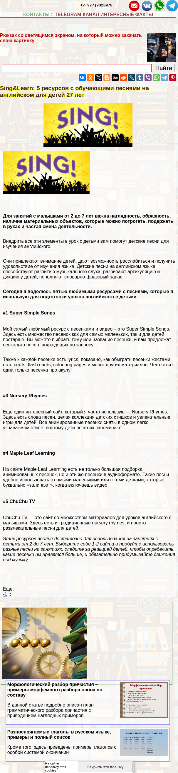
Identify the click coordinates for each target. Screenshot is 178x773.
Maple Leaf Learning (45, 469)
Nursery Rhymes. (150, 411)
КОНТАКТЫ (36, 14)
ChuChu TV (15, 517)
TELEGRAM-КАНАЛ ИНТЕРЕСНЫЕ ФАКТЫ (104, 14)
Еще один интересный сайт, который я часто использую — (67, 411)
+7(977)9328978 (96, 5)
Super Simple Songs (147, 328)
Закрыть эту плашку (105, 767)
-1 (5, 594)
